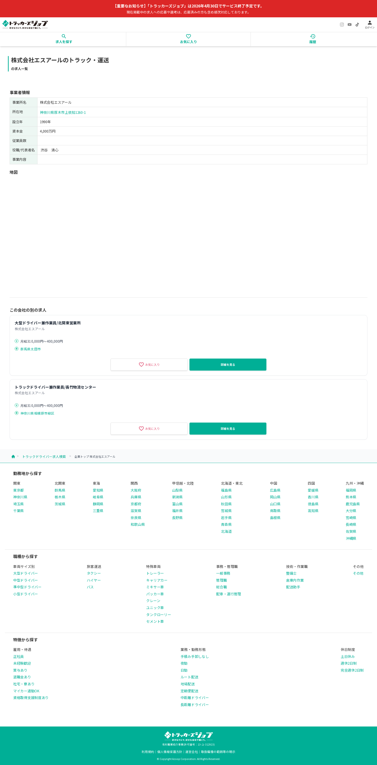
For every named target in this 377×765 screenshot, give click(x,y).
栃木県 (60, 496)
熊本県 (351, 496)
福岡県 (351, 490)
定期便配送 (189, 690)
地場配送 (188, 683)
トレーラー (155, 573)
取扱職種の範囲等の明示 (218, 751)
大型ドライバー (25, 573)
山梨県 (177, 490)
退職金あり (22, 676)
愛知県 (98, 490)
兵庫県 (136, 496)
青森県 (226, 524)
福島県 (226, 490)
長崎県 (351, 524)
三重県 (98, 510)
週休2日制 (349, 663)
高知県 (313, 510)
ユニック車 (155, 607)
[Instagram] (342, 24)
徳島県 (313, 503)
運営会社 (191, 751)
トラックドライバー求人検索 (44, 456)
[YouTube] (350, 24)
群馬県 (60, 490)
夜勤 (184, 663)
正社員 (18, 656)
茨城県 (60, 503)
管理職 (221, 580)
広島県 (275, 490)
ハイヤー (94, 580)
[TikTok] (357, 24)
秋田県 (226, 503)
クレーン (153, 600)
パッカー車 (155, 593)
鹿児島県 (353, 503)
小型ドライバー (25, 593)
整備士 (291, 573)
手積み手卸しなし (195, 656)
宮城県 (226, 510)
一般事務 (223, 573)
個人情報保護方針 (169, 751)
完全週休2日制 (352, 670)
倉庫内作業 (295, 580)
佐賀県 (351, 531)
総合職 (221, 586)
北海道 (226, 531)
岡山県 (275, 496)
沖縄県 (351, 538)
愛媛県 (313, 490)
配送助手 (293, 586)
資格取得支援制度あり (31, 697)
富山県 (177, 503)
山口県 (275, 503)
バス (90, 586)
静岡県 (98, 503)
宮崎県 (351, 517)
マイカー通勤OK (26, 690)
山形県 (226, 496)
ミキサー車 (155, 586)
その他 (358, 573)
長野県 (177, 517)
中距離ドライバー (195, 697)
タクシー (94, 573)
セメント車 (155, 621)
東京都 (18, 490)
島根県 (275, 517)
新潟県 (177, 496)
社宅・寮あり (23, 683)
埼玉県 (18, 503)
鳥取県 (275, 510)
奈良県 (136, 517)
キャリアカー (156, 580)
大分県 (351, 510)
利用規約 (148, 751)
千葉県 (18, 510)
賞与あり (20, 670)
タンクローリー (158, 614)
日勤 (184, 670)
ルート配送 (189, 676)
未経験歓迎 (22, 663)
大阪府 (136, 490)
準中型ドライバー (27, 586)
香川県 (313, 496)
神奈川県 (20, 496)
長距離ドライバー (195, 704)
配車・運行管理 (228, 593)
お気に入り (149, 364)
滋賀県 (136, 510)
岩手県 (226, 517)
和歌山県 (138, 524)
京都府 (136, 503)
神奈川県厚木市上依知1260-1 (63, 112)
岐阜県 (98, 496)
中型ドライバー (25, 580)
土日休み (348, 656)
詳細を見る (228, 364)
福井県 (177, 510)
